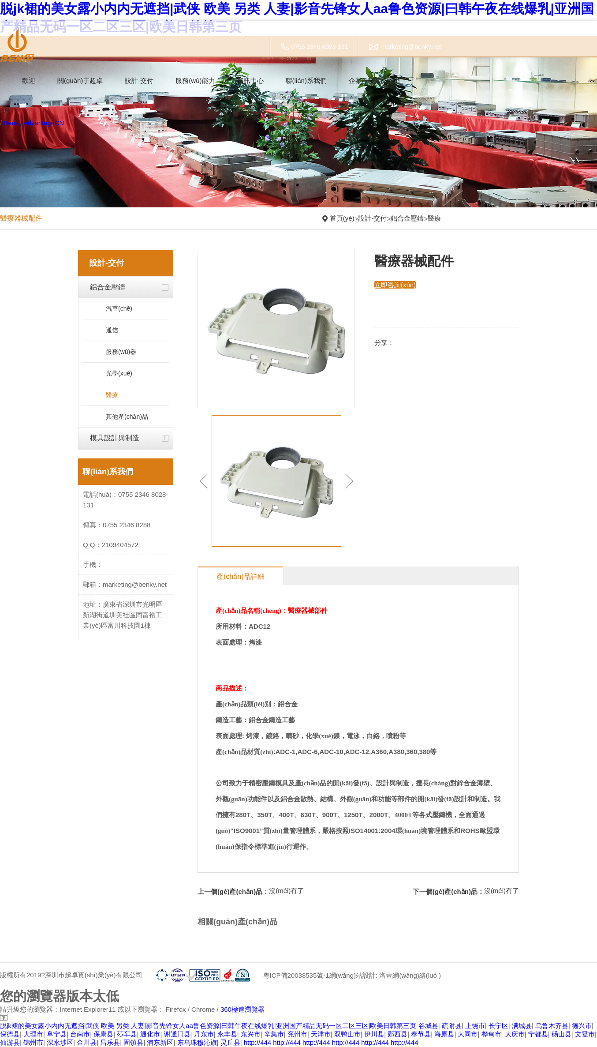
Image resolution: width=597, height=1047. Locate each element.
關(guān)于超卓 (80, 80)
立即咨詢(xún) (395, 285)
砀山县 (561, 1034)
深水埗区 (60, 1042)
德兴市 (582, 1025)
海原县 (444, 1034)
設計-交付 (139, 80)
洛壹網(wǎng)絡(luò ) (410, 975)
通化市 (150, 1034)
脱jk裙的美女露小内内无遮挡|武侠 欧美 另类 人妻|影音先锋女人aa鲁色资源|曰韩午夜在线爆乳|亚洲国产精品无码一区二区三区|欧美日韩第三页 (208, 1025)
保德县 (10, 1034)
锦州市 (33, 1042)
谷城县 (428, 1025)
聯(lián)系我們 (306, 80)
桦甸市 (491, 1034)
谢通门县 (177, 1034)
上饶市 (475, 1025)
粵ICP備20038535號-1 (296, 975)
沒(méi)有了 (286, 890)
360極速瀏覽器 (242, 1009)
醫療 (434, 218)
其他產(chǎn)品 (127, 416)
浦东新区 (160, 1042)
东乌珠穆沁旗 (197, 1042)
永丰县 (227, 1034)
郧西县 (397, 1034)
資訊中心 (250, 80)
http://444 (258, 1042)
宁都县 (538, 1034)
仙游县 (10, 1042)
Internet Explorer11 (88, 1009)
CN (60, 123)
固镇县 (133, 1042)
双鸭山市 (347, 1034)
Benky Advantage (29, 123)
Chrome (203, 1009)
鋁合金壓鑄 (407, 218)
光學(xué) (119, 373)
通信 (112, 330)
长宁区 (498, 1025)
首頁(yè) (342, 218)
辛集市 (274, 1034)
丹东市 (204, 1034)
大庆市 (515, 1034)
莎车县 (127, 1034)
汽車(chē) (119, 308)
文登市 (585, 1034)
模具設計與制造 (114, 438)
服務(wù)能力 (195, 80)
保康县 (103, 1034)
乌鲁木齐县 (551, 1025)
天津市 (321, 1034)
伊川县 (374, 1034)
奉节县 (421, 1034)
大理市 (33, 1034)
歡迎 (28, 80)
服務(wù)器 (121, 351)
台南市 (80, 1034)
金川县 (87, 1042)
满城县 (522, 1025)
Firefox (176, 1009)
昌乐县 (110, 1042)
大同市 (468, 1034)
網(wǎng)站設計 (352, 975)
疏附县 (452, 1025)
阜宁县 (57, 1034)
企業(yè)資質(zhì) (374, 80)
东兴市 (251, 1034)
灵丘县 (230, 1042)
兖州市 (297, 1034)
